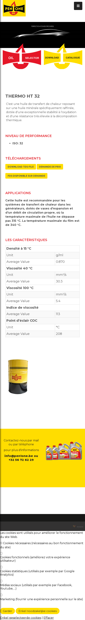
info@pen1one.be (18, 456)
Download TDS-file (21, 166)
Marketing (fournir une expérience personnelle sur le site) (41, 599)
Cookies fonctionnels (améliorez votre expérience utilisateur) (35, 559)
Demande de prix (50, 166)
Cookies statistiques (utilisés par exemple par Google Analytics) (37, 573)
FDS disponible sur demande (26, 175)
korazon (79, 527)
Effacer (48, 617)
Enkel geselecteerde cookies (20, 617)
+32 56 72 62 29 (21, 460)
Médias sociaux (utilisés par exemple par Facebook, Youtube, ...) (36, 586)
